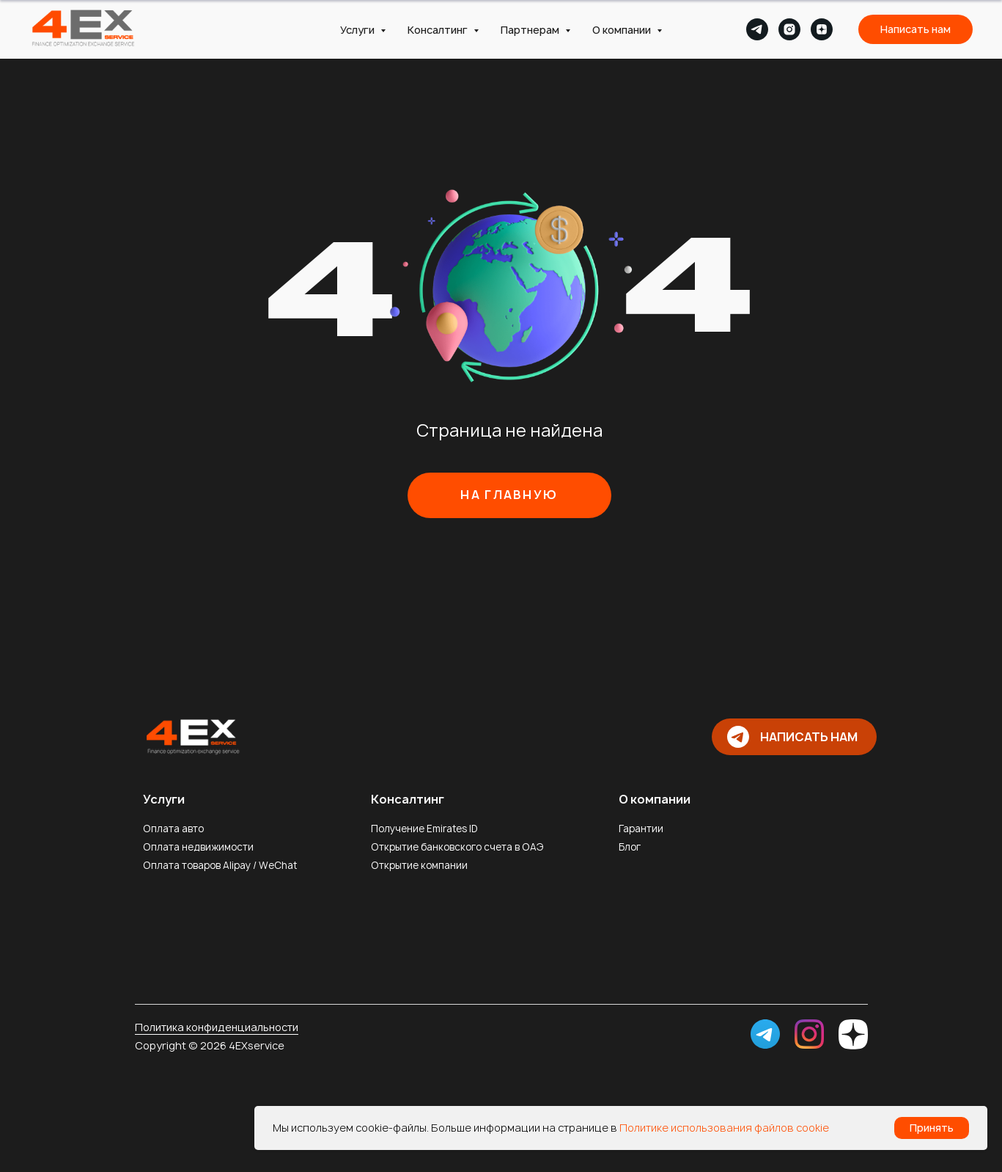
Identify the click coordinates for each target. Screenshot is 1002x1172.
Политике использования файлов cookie (724, 1128)
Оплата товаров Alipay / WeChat (220, 865)
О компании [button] (622, 30)
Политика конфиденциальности (216, 1027)
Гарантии (641, 828)
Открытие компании (419, 865)
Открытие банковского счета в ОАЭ (457, 846)
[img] (191, 736)
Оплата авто (173, 828)
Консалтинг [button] (439, 30)
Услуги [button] (358, 30)
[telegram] (757, 29)
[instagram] (789, 29)
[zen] (822, 29)
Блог (630, 846)
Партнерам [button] (531, 30)
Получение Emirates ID (424, 828)
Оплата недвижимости (198, 846)
